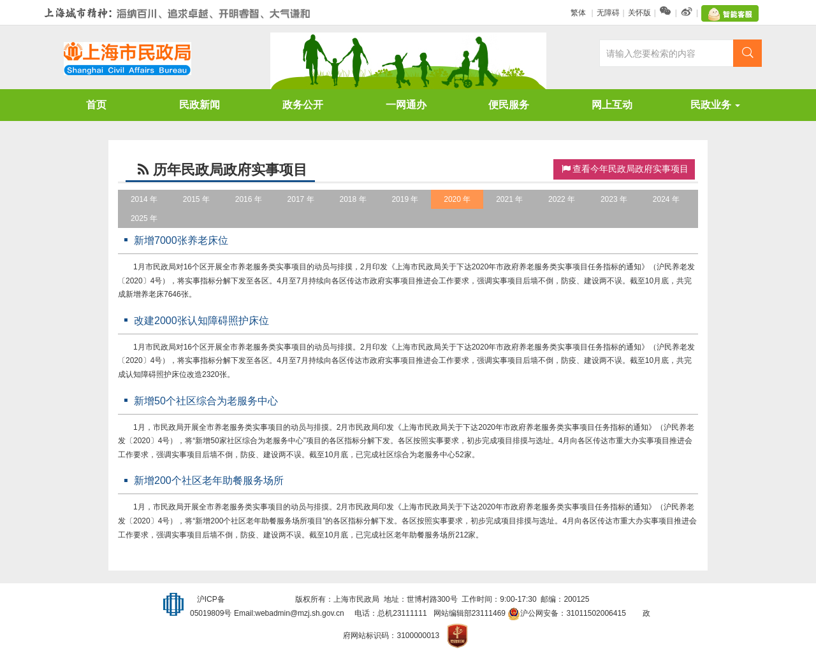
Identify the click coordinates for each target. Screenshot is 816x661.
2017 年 (301, 199)
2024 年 (666, 199)
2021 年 (509, 199)
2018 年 (352, 199)
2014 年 (144, 199)
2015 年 (196, 199)
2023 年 (614, 199)
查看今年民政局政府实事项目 (624, 169)
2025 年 (144, 218)
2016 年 (248, 199)
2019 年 (404, 199)
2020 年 (457, 199)
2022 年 (561, 199)
